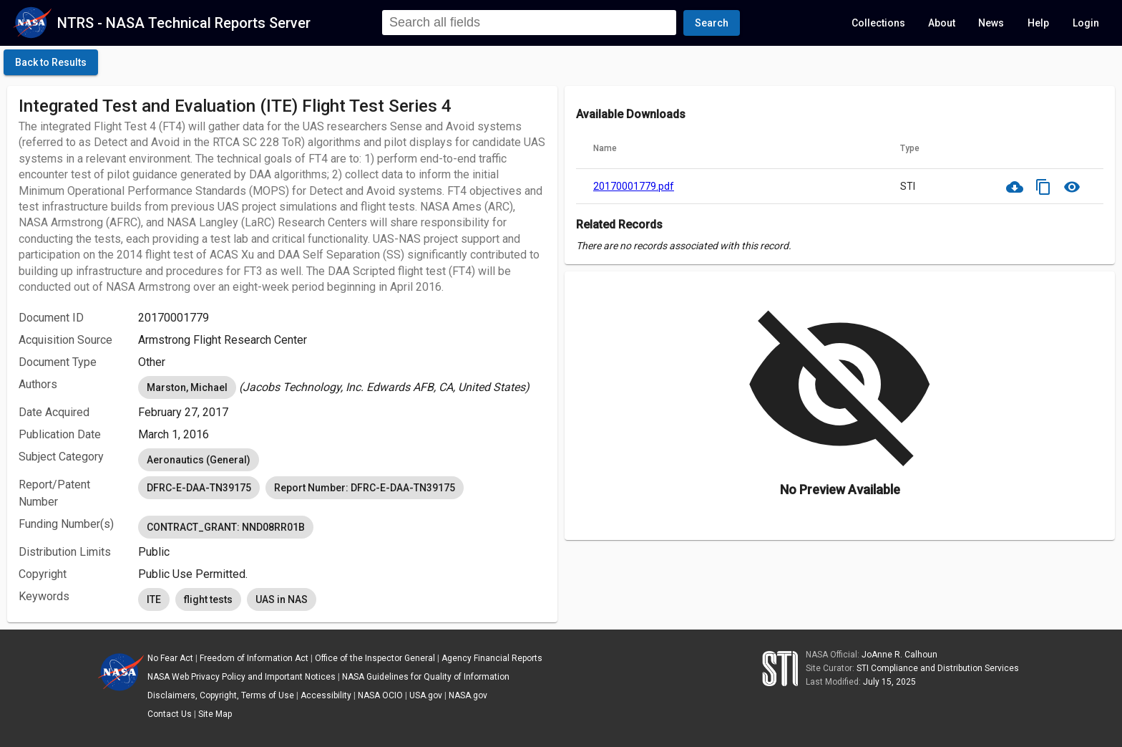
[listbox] (342, 387)
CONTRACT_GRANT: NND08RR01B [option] (225, 527)
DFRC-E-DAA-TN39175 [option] (199, 487)
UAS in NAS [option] (281, 599)
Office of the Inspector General (375, 658)
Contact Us (169, 714)
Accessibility (326, 695)
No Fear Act (170, 658)
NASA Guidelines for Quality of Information (425, 677)
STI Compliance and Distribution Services (938, 668)
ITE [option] (154, 599)
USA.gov (425, 695)
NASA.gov (468, 695)
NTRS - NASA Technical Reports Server (184, 23)
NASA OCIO (380, 695)
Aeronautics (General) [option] (198, 459)
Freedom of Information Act (254, 658)
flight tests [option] (208, 599)
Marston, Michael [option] (187, 387)
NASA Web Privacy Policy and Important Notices (241, 677)
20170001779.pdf (633, 186)
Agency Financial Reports (492, 658)
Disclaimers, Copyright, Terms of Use (220, 695)
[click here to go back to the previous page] (51, 62)
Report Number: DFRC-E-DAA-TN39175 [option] (364, 487)
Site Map (215, 714)
